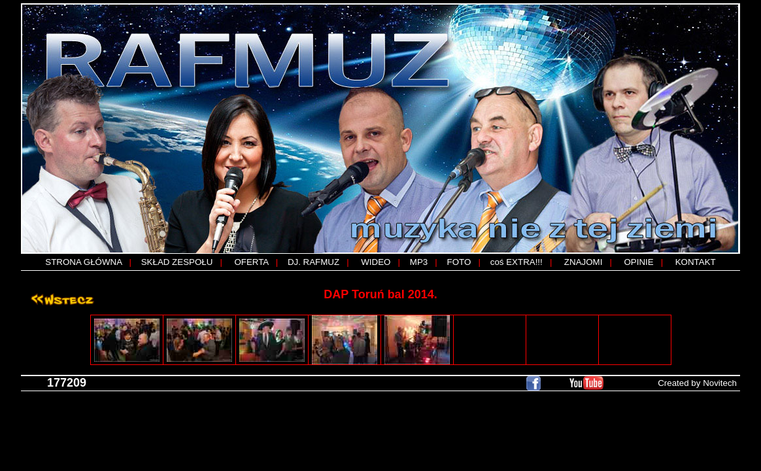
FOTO (459, 262)
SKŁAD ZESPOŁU (177, 262)
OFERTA (251, 262)
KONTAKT (695, 262)
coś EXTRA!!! (516, 262)
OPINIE (638, 262)
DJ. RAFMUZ (313, 262)
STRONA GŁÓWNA (83, 262)
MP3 (419, 262)
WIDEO (375, 262)
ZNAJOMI (583, 262)
